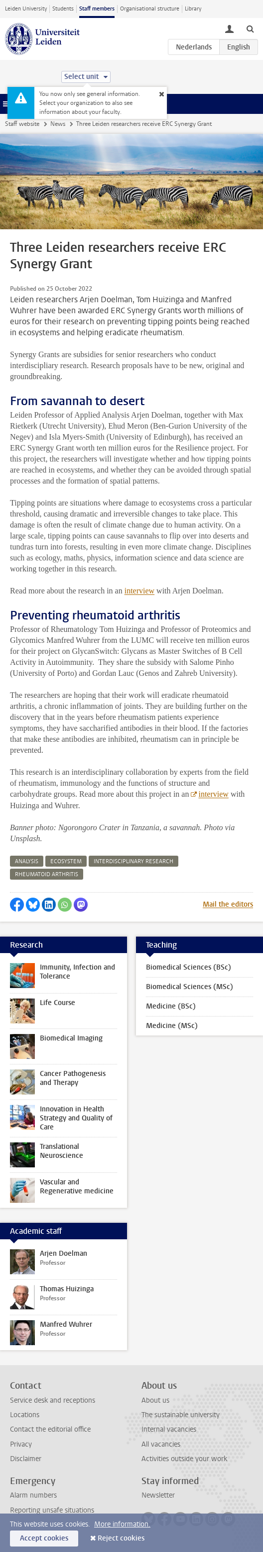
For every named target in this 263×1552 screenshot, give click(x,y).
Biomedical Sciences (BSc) (188, 967)
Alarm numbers (33, 1495)
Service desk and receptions (52, 1400)
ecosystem (66, 861)
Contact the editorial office (50, 1429)
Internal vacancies (168, 1429)
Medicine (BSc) (171, 1006)
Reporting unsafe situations (52, 1510)
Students (63, 8)
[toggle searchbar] (250, 28)
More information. (122, 1524)
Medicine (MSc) (172, 1026)
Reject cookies (121, 1538)
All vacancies (160, 1444)
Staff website (22, 124)
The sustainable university (180, 1415)
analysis (26, 861)
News (57, 124)
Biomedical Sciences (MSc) (189, 987)
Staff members (97, 8)
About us (155, 1400)
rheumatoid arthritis (46, 874)
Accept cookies (44, 1538)
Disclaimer (25, 1459)
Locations (24, 1415)
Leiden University (26, 8)
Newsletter (158, 1495)
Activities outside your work (184, 1459)
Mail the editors (228, 904)
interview (139, 590)
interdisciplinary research (133, 861)
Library (193, 8)
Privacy (21, 1444)
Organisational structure (149, 8)
